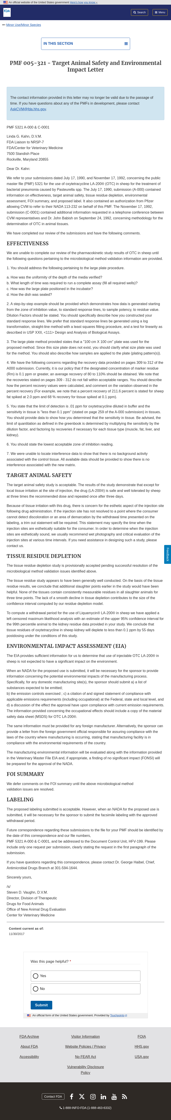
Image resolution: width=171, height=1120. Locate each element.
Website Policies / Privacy (85, 1046)
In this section (58, 43)
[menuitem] (85, 933)
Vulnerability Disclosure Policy (85, 1070)
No (42, 989)
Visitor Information (85, 1036)
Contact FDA (53, 1096)
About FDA (29, 1046)
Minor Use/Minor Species (23, 25)
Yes (43, 976)
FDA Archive (29, 1036)
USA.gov (142, 1057)
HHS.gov (142, 1046)
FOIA (142, 1036)
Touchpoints (117, 1015)
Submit (41, 1005)
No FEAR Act (85, 1057)
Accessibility (29, 1057)
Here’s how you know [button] (84, 2)
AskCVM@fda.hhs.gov (28, 109)
